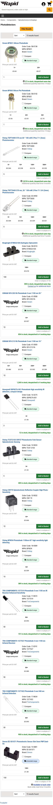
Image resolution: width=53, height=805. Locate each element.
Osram (29, 52)
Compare (26, 56)
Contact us (32, 286)
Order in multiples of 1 (43, 331)
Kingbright (31, 252)
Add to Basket (43, 77)
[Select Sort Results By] (19, 35)
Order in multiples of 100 (43, 281)
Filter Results (26, 29)
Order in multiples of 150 (43, 782)
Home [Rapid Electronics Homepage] (3, 20)
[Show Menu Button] (2, 16)
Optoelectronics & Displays (27, 20)
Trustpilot (3, 803)
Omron (29, 752)
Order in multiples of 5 (43, 178)
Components (11, 20)
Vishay (29, 149)
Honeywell (31, 400)
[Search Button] (49, 9)
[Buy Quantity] (19, 77)
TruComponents (33, 601)
